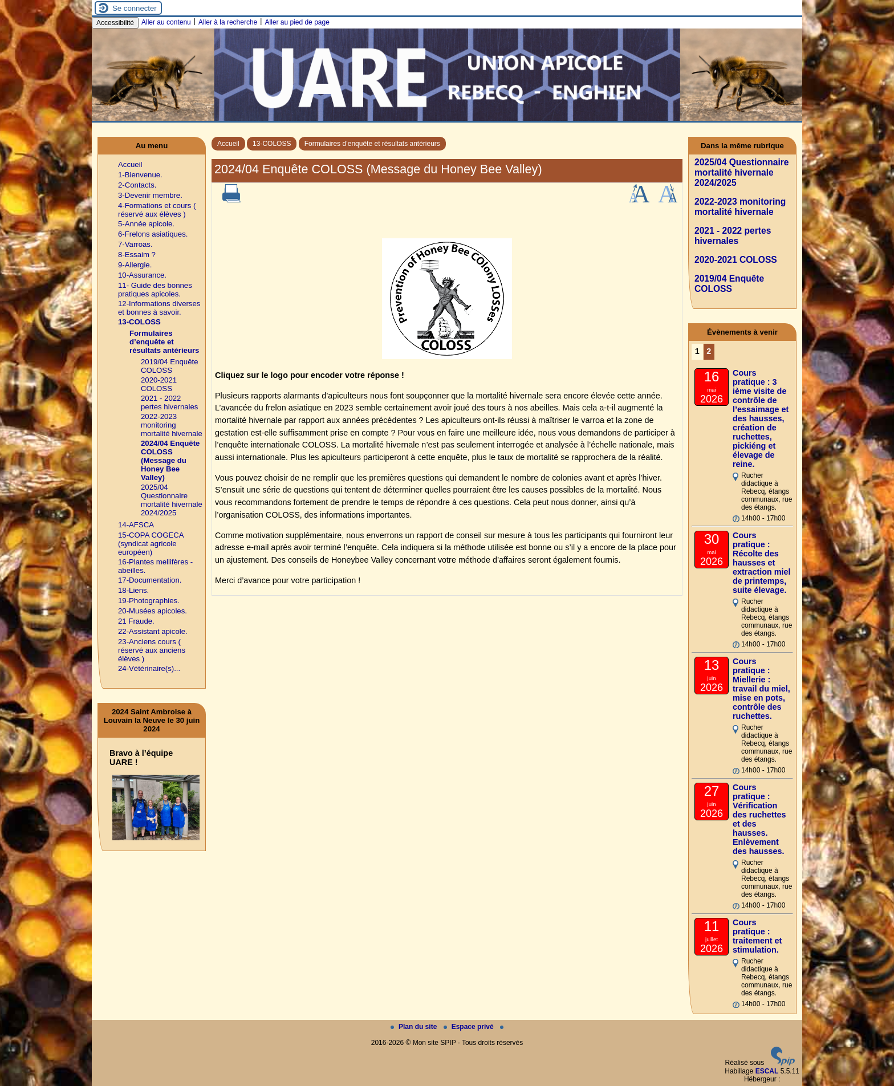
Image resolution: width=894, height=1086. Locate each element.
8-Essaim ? (137, 254)
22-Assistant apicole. (153, 631)
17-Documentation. (149, 580)
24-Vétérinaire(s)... (149, 668)
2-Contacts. (137, 185)
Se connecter (134, 8)
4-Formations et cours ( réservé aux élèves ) (157, 209)
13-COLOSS (272, 144)
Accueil (228, 144)
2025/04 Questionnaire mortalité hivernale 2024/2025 (171, 500)
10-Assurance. (142, 275)
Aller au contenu (166, 22)
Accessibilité (115, 23)
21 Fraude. (136, 621)
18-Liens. (133, 590)
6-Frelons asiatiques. (153, 234)
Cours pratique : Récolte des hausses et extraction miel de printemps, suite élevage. (762, 563)
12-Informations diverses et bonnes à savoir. (159, 307)
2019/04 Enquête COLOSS (169, 366)
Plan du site (415, 1027)
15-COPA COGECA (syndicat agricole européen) (151, 543)
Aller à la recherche (227, 22)
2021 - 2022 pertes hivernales (169, 402)
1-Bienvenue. (140, 174)
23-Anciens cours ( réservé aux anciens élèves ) (151, 650)
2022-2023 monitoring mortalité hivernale (171, 425)
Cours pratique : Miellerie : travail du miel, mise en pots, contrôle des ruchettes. (761, 689)
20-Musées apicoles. (152, 611)
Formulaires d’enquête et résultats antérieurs (372, 144)
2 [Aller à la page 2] (708, 351)
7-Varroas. (135, 244)
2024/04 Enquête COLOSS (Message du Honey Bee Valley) (170, 460)
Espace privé (469, 1027)
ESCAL (767, 1071)
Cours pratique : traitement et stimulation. (757, 936)
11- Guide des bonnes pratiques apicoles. (155, 289)
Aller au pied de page (297, 22)
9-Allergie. (135, 265)
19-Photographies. (149, 600)
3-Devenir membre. (150, 195)
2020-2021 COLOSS (159, 384)
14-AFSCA (136, 524)
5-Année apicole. (146, 223)
